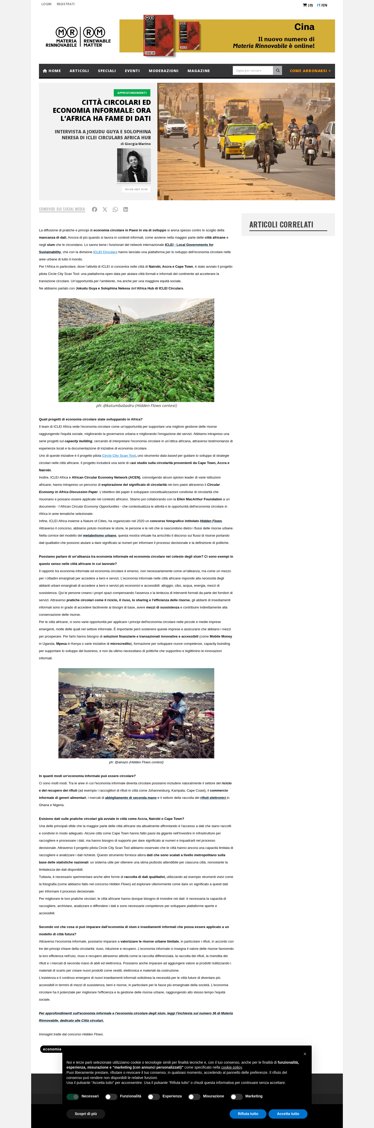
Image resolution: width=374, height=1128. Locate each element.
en (324, 5)
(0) (308, 5)
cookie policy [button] (231, 1067)
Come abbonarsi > (310, 70)
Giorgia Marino (138, 143)
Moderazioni (164, 70)
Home (52, 70)
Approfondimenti (132, 93)
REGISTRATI (66, 4)
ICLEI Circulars (105, 252)
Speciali (107, 70)
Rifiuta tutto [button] (248, 1114)
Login (47, 4)
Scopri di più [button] (86, 1114)
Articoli (79, 70)
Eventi (132, 70)
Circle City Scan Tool (119, 456)
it (319, 5)
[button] (305, 1054)
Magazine (199, 70)
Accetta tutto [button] (288, 1114)
